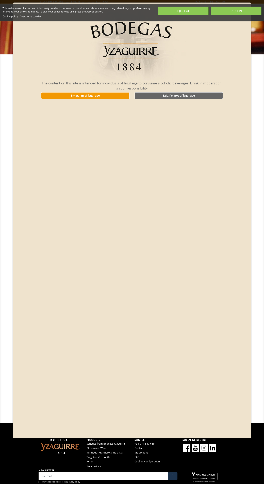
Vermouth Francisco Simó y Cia (105, 452)
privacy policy (73, 481)
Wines (90, 461)
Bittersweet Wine (96, 448)
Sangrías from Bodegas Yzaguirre (106, 443)
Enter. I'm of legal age (85, 95)
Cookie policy (10, 16)
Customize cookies (30, 16)
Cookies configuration (147, 461)
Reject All (183, 11)
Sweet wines (94, 466)
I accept (236, 11)
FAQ (137, 457)
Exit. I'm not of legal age (179, 95)
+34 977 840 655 (145, 443)
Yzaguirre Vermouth (98, 457)
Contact (139, 448)
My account (141, 452)
